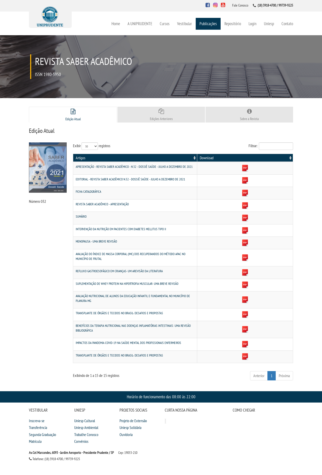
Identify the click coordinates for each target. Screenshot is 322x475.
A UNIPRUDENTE (140, 23)
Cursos (165, 23)
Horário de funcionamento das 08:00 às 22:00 (161, 382)
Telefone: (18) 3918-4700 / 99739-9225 (54, 445)
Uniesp (269, 23)
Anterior (258, 361)
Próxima (284, 361)
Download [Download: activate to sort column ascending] (281, 157)
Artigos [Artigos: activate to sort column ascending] (80, 157)
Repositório (232, 23)
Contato (287, 23)
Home (115, 23)
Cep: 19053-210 (127, 438)
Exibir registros (91, 146)
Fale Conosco (240, 5)
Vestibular (184, 23)
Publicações (208, 23)
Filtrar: (271, 146)
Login (252, 23)
